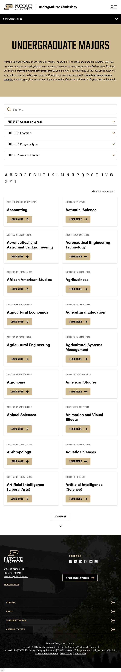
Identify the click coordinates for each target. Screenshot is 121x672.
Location (19, 133)
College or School (25, 122)
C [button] (16, 175)
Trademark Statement (88, 647)
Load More (60, 516)
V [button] (106, 175)
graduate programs (41, 70)
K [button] (53, 175)
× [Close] (2, 669)
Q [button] (82, 175)
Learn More (17, 219)
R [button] (87, 175)
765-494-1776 (11, 584)
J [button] (48, 175)
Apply (60, 611)
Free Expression (65, 650)
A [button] (6, 175)
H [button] (39, 175)
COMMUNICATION (60, 629)
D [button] (21, 175)
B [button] (11, 175)
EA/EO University (26, 650)
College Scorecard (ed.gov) (88, 650)
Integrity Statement (46, 650)
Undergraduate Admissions (58, 6)
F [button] (30, 175)
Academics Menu (13, 18)
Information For (60, 620)
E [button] (25, 175)
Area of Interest (23, 155)
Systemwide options (77, 577)
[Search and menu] (113, 7)
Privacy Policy (67, 653)
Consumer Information (46, 653)
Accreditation (108, 650)
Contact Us (80, 653)
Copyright (26, 647)
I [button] (44, 175)
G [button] (34, 175)
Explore (60, 602)
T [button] (97, 175)
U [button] (102, 175)
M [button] (62, 175)
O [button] (73, 175)
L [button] (57, 175)
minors (21, 70)
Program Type (22, 144)
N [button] (68, 175)
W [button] (111, 175)
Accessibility (10, 650)
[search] (60, 109)
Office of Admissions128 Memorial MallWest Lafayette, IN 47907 (16, 572)
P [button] (78, 175)
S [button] (92, 175)
